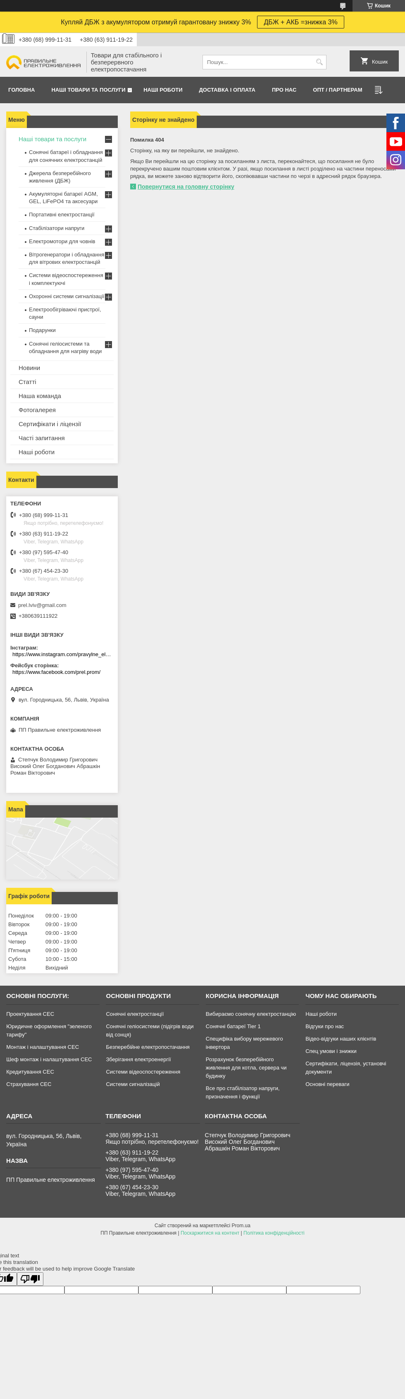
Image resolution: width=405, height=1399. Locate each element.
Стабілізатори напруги (56, 228)
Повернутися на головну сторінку (186, 186)
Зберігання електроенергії (138, 1059)
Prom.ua (241, 1225)
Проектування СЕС (30, 1014)
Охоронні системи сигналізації (67, 296)
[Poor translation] (30, 1279)
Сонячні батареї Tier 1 (233, 1026)
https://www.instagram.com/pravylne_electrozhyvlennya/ (63, 654)
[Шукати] (319, 62)
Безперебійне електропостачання (147, 1047)
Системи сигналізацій (133, 1084)
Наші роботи (37, 451)
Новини (29, 367)
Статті (27, 381)
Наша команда (40, 395)
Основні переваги (327, 1084)
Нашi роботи (162, 90)
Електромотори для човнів (62, 241)
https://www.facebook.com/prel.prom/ (56, 672)
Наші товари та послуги (88, 90)
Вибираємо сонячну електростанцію (251, 1014)
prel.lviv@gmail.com (42, 605)
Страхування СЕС (28, 1084)
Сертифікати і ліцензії (50, 423)
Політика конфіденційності (274, 1233)
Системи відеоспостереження (143, 1072)
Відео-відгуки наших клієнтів (340, 1039)
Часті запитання (42, 437)
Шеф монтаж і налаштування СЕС (49, 1059)
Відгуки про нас (324, 1026)
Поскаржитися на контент (210, 1233)
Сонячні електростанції (135, 1014)
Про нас (284, 90)
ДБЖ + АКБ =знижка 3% (300, 22)
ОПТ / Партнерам (337, 90)
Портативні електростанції (62, 214)
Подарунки (42, 330)
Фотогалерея (37, 409)
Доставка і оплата (227, 90)
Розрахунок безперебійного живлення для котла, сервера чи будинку (246, 1067)
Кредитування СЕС (30, 1072)
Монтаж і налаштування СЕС (42, 1047)
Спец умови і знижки (331, 1051)
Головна (21, 90)
